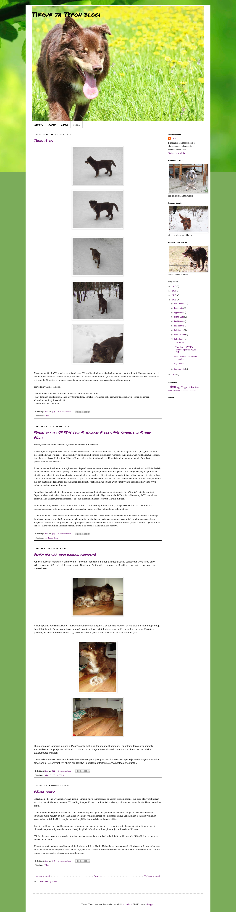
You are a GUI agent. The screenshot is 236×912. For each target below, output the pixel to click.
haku (170, 390)
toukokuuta (179, 326)
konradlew (127, 904)
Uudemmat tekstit (42, 876)
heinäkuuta (179, 317)
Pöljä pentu (44, 791)
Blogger (150, 904)
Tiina (173, 138)
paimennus (184, 391)
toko (191, 387)
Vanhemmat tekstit (152, 876)
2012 (174, 300)
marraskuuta (180, 303)
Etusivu (38, 124)
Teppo (64, 124)
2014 (174, 291)
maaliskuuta (179, 334)
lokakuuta (178, 308)
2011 (174, 374)
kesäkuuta (178, 321)
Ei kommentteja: (64, 411)
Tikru (76, 124)
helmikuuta (179, 339)
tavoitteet (176, 391)
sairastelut (48, 775)
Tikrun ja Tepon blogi (66, 14)
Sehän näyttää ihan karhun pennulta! (65, 554)
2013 (174, 295)
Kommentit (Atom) (48, 881)
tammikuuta (179, 369)
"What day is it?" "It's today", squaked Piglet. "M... (185, 350)
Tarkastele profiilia (176, 153)
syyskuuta (179, 312)
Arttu (52, 124)
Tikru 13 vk (43, 140)
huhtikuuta (179, 330)
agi (46, 538)
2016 (174, 286)
